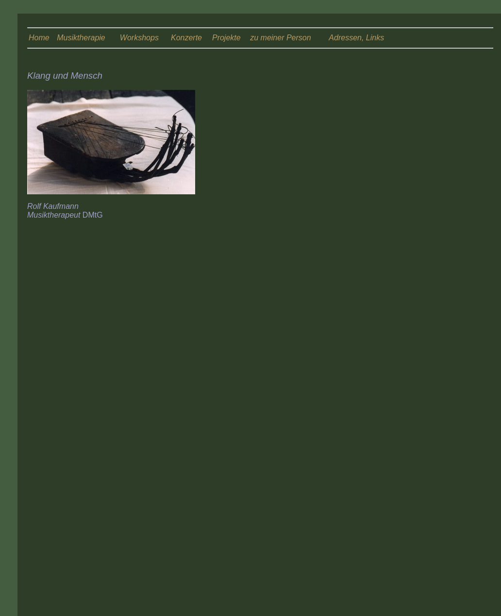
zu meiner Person (280, 38)
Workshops (139, 38)
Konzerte (186, 38)
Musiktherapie (81, 38)
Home (39, 38)
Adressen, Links (356, 38)
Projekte (226, 38)
